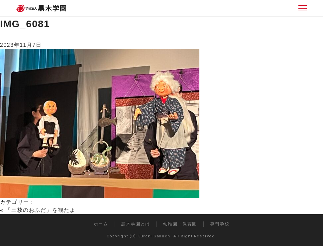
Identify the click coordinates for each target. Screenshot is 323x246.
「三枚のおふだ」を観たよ (40, 210)
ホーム (101, 223)
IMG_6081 (25, 23)
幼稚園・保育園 (180, 223)
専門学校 (219, 223)
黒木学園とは (135, 223)
